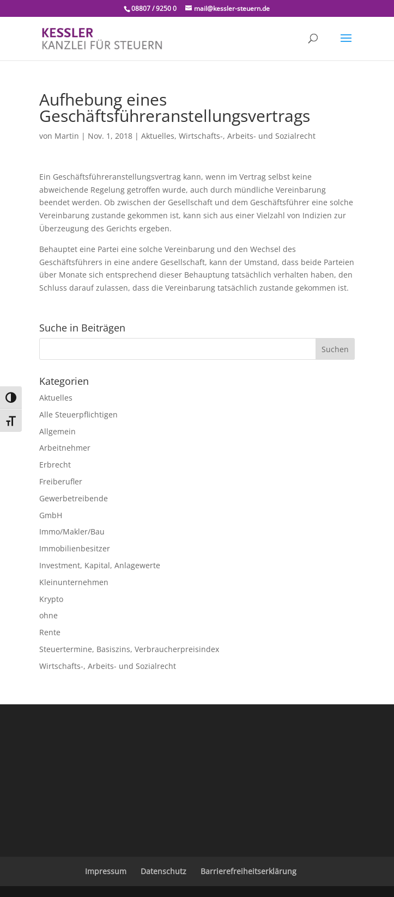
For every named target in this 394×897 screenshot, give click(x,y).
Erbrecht (55, 464)
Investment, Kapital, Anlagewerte (99, 565)
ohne (48, 615)
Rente (49, 632)
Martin (66, 136)
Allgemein (57, 431)
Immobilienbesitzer (74, 548)
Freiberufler (60, 481)
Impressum (105, 871)
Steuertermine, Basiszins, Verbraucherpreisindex (129, 649)
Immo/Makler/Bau (72, 531)
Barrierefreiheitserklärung (248, 871)
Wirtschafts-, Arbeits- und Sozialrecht (247, 136)
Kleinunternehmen (73, 582)
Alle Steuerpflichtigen (78, 414)
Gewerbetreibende (73, 498)
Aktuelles (157, 136)
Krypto (51, 599)
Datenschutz (163, 871)
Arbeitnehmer (64, 448)
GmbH (50, 515)
